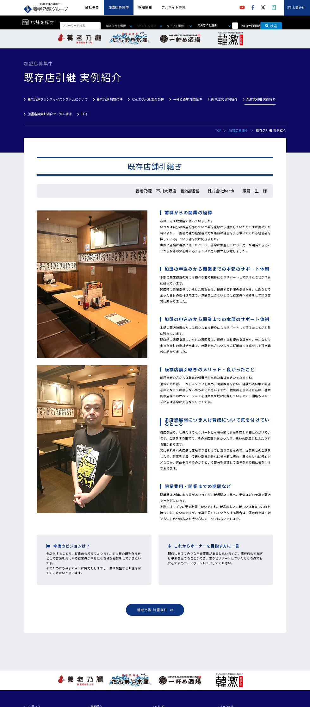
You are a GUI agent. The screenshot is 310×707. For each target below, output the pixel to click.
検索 (271, 26)
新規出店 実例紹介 (224, 99)
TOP (218, 130)
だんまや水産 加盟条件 (148, 99)
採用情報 (145, 7)
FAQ (84, 113)
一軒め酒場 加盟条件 (187, 99)
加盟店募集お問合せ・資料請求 (50, 113)
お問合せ (298, 8)
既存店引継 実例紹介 (261, 99)
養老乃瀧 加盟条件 (109, 99)
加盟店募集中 (118, 7)
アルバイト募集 (174, 7)
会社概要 (92, 7)
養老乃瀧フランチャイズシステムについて (58, 99)
